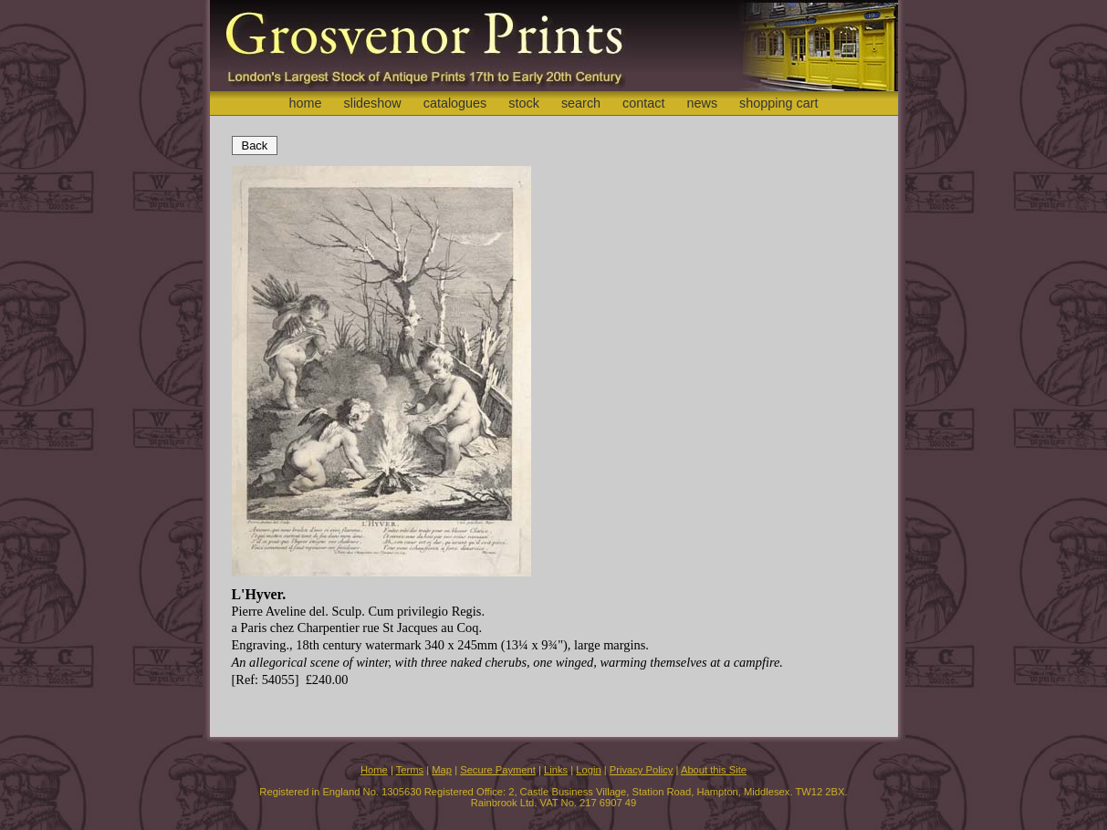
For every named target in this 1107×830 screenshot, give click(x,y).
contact (643, 103)
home (304, 103)
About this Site (714, 769)
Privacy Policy (642, 769)
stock (523, 103)
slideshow (372, 103)
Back (255, 145)
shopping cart (778, 103)
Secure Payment (498, 769)
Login (588, 769)
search (580, 103)
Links (556, 769)
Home (374, 769)
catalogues (455, 103)
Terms (409, 769)
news (702, 103)
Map (442, 769)
